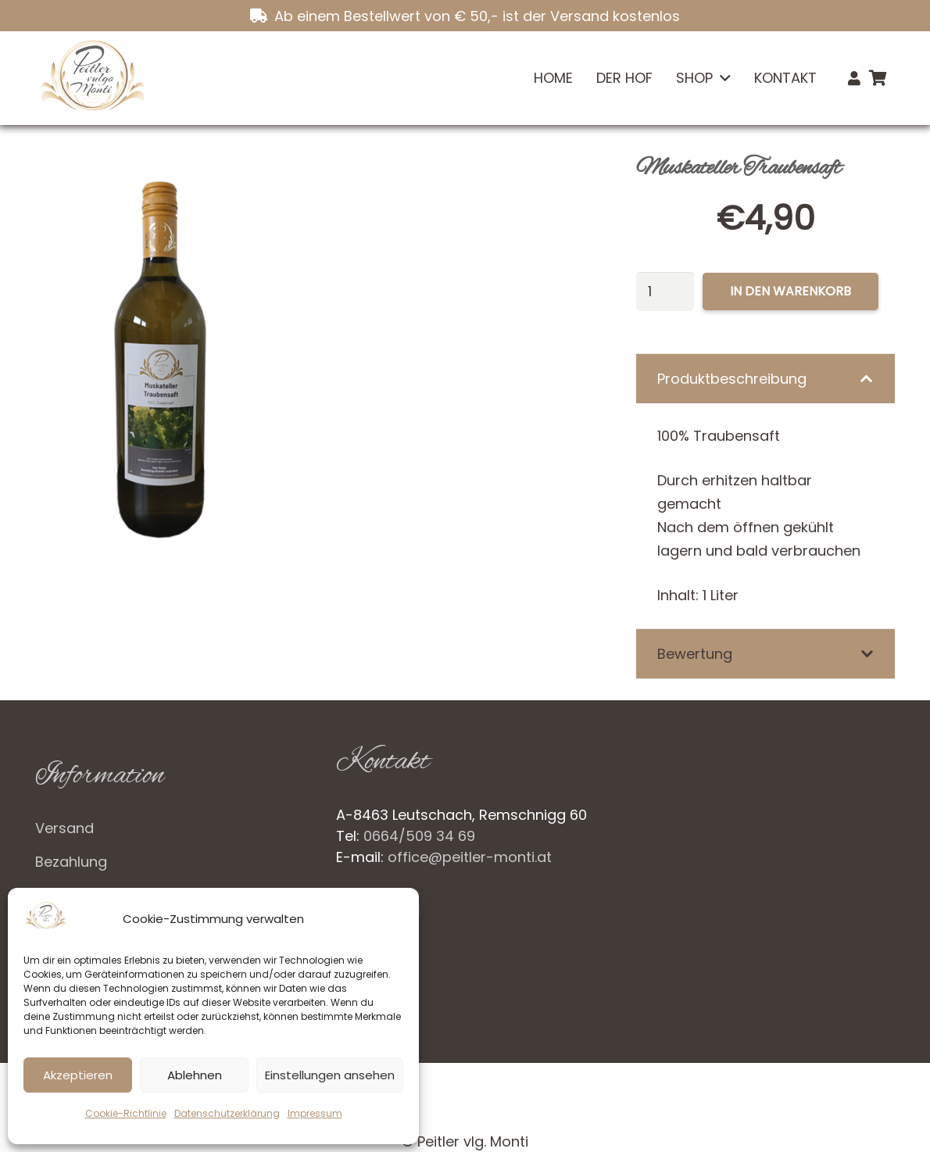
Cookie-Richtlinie (125, 1113)
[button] (722, 78)
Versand (64, 828)
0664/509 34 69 (419, 836)
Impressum (315, 1113)
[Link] (854, 78)
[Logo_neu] (91, 78)
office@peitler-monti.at (470, 857)
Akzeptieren (78, 1075)
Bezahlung (71, 861)
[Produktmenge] (665, 291)
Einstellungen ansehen (330, 1075)
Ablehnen (194, 1075)
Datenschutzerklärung (227, 1113)
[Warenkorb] (877, 78)
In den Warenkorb (790, 291)
